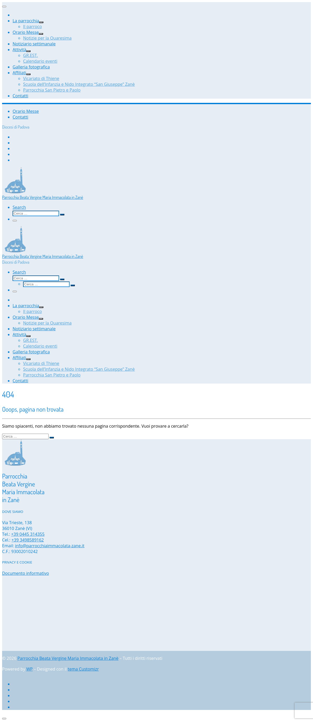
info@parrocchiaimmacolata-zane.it (49, 546)
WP (29, 669)
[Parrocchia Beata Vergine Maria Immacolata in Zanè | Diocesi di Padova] (15, 191)
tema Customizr (83, 669)
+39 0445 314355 (27, 534)
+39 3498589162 (28, 540)
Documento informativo (25, 573)
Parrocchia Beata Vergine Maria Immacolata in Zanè (67, 658)
